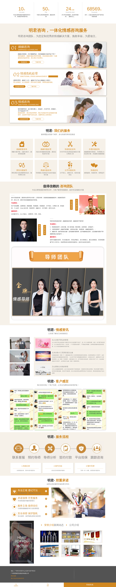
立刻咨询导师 (19, 86)
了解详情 (38, 62)
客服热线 (89, 585)
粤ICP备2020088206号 (17, 578)
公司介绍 (74, 525)
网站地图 (13, 576)
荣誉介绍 (49, 525)
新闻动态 (59, 525)
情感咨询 (24, 62)
